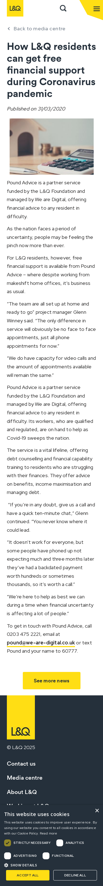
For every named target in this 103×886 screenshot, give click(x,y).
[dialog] (51, 845)
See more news (51, 680)
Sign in (75, 8)
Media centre (25, 777)
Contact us (21, 763)
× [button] (97, 811)
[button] (51, 865)
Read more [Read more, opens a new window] (48, 833)
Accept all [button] (28, 875)
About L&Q (22, 792)
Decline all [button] (75, 875)
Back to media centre (39, 28)
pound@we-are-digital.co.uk (41, 642)
